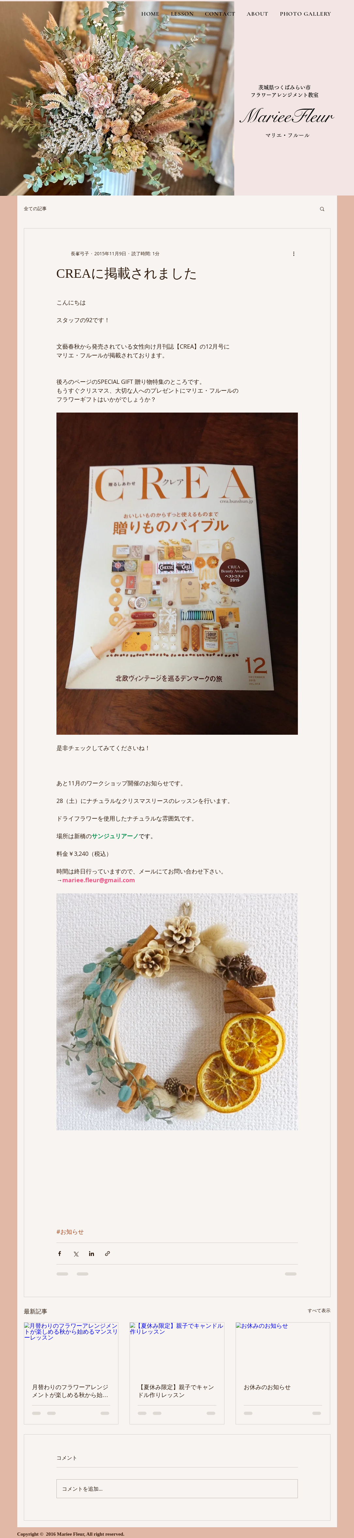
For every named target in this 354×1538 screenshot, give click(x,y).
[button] (322, 208)
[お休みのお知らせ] (283, 1349)
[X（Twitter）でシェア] (75, 1253)
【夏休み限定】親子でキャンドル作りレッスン (176, 1391)
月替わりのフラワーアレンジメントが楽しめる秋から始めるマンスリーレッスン (70, 1391)
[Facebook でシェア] (59, 1253)
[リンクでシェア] (107, 1253)
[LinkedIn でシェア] (91, 1253)
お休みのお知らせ (267, 1387)
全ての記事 (35, 208)
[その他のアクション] (294, 253)
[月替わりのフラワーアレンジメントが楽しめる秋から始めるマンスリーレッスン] (71, 1349)
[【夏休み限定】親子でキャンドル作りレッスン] (177, 1349)
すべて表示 (319, 1310)
